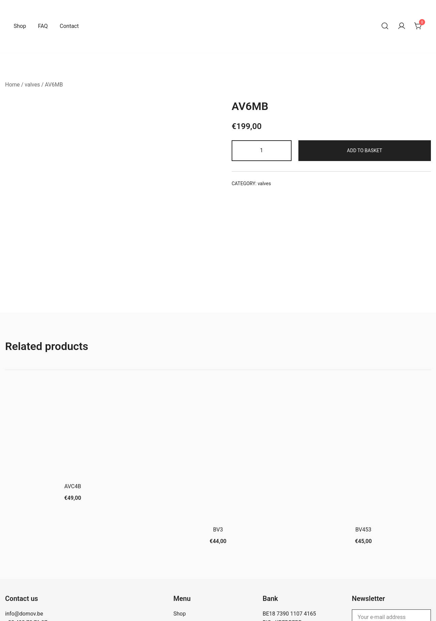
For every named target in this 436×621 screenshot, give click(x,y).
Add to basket (364, 150)
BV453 (363, 476)
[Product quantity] (261, 150)
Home (12, 84)
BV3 (218, 476)
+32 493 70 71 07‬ (26, 569)
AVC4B (72, 433)
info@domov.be (24, 560)
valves (32, 84)
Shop (20, 26)
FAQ (43, 26)
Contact (69, 26)
